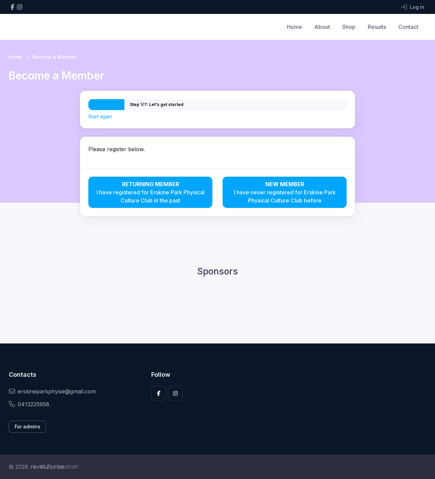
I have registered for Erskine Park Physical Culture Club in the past (150, 192)
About (322, 26)
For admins (27, 426)
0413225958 (29, 404)
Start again (100, 116)
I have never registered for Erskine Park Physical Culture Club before (285, 192)
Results (377, 26)
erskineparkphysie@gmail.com (52, 391)
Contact (408, 26)
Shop (348, 26)
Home (294, 26)
